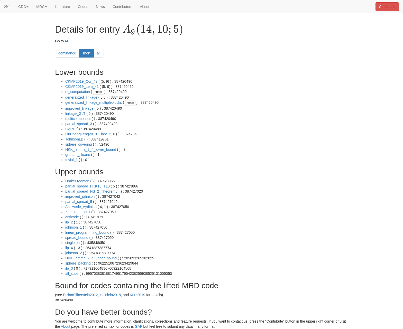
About (144, 7)
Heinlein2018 (110, 295)
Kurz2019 (137, 295)
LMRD (70, 129)
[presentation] (152, 30)
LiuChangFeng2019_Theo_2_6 (90, 134)
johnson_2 (73, 253)
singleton (72, 243)
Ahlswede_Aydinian (81, 207)
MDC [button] (41, 7)
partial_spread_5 (78, 202)
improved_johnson (80, 196)
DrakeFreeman (77, 181)
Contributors (122, 7)
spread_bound (76, 238)
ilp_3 (69, 268)
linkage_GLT (75, 113)
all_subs (71, 273)
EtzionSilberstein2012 (80, 295)
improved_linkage (79, 108)
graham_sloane (77, 155)
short (86, 53)
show (98, 92)
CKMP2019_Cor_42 (81, 81)
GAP (138, 326)
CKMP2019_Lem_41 (82, 86)
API (67, 41)
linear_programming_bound (87, 232)
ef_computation (77, 92)
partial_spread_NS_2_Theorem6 (91, 191)
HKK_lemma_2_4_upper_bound (91, 258)
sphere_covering (78, 144)
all (98, 53)
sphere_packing (78, 263)
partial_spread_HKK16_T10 (87, 186)
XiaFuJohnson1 (77, 212)
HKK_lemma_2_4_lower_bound (90, 149)
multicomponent (78, 119)
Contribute (387, 7)
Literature (62, 7)
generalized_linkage (81, 97)
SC (7, 6)
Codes (83, 7)
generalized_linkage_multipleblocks (93, 102)
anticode (72, 217)
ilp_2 (69, 222)
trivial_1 (71, 160)
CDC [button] (23, 7)
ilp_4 (69, 248)
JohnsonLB (74, 139)
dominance (67, 53)
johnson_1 (73, 227)
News (100, 7)
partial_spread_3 (78, 124)
